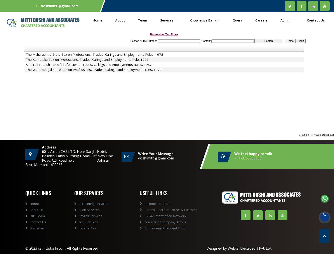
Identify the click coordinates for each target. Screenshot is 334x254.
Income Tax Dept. (148, 203)
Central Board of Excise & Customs (161, 209)
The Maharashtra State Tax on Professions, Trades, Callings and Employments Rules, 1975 (94, 54)
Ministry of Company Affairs (155, 222)
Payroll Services (88, 223)
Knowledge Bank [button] (203, 20)
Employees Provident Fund (154, 228)
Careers (261, 20)
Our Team (35, 223)
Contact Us (316, 20)
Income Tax (85, 236)
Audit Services (87, 217)
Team (142, 20)
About (120, 20)
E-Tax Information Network (155, 216)
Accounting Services (91, 211)
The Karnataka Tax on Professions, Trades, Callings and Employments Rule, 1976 (87, 59)
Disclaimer (35, 236)
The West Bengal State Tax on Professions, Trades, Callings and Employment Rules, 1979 (94, 69)
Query (237, 20)
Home (97, 20)
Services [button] (167, 20)
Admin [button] (285, 20)
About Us (34, 217)
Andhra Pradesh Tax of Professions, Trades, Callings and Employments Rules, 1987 (89, 64)
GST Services (86, 229)
